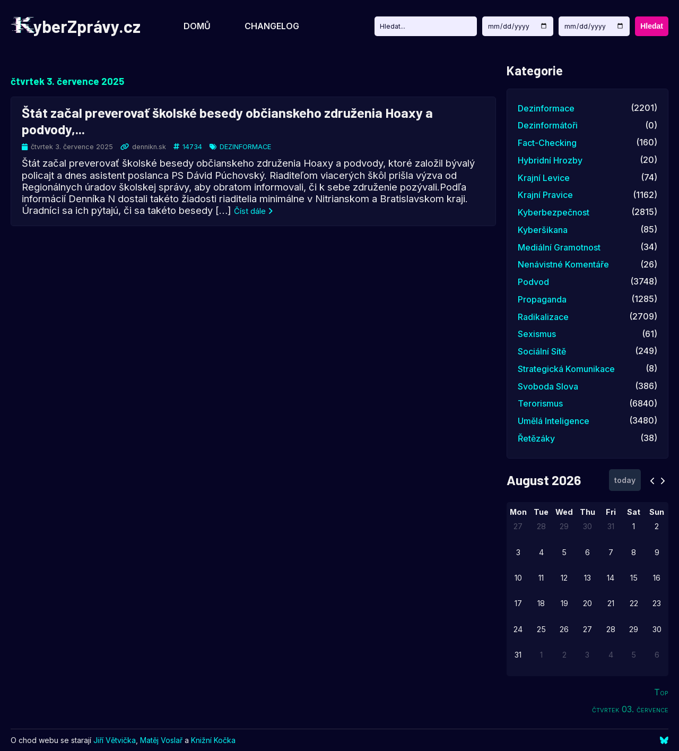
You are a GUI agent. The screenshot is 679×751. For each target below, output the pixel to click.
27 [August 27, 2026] (587, 629)
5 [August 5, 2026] (564, 552)
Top (661, 692)
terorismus (540, 403)
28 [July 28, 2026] (541, 526)
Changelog (272, 26)
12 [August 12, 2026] (564, 577)
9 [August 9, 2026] (657, 552)
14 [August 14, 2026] (610, 577)
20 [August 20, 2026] (587, 603)
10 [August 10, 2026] (518, 577)
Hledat (651, 26)
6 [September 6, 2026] (657, 654)
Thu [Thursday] (587, 511)
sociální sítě (542, 351)
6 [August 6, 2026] (587, 552)
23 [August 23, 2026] (656, 603)
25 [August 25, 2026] (541, 629)
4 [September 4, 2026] (610, 654)
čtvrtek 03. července (630, 709)
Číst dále (253, 211)
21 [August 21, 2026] (610, 603)
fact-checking (547, 142)
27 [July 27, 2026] (518, 526)
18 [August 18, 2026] (541, 603)
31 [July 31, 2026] (610, 526)
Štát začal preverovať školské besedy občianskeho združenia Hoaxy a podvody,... (227, 119)
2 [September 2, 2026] (564, 654)
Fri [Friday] (611, 511)
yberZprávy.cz (76, 26)
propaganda (542, 299)
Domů (197, 26)
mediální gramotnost (559, 247)
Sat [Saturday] (633, 511)
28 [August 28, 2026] (610, 629)
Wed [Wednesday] (564, 511)
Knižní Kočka (213, 740)
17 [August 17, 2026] (518, 603)
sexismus (537, 334)
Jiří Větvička (114, 740)
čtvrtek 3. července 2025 (67, 81)
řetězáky (536, 438)
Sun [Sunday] (656, 511)
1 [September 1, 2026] (541, 654)
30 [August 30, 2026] (656, 629)
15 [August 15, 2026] (634, 577)
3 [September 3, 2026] (587, 654)
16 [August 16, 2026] (656, 577)
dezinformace (245, 147)
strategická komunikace (566, 369)
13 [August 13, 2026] (587, 577)
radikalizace (543, 317)
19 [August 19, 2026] (564, 603)
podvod (533, 282)
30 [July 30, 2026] (587, 526)
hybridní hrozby (550, 160)
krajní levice (544, 177)
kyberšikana (543, 230)
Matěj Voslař (161, 740)
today (625, 480)
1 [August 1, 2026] (633, 526)
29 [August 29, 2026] (633, 629)
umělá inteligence (553, 421)
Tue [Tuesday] (541, 511)
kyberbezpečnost (553, 212)
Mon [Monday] (518, 511)
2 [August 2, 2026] (657, 526)
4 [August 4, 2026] (541, 552)
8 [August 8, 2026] (633, 552)
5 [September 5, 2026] (633, 654)
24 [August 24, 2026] (518, 629)
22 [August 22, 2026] (634, 603)
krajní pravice (545, 194)
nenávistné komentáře (563, 264)
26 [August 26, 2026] (564, 629)
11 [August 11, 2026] (541, 577)
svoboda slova (548, 386)
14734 (192, 147)
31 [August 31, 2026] (518, 654)
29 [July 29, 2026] (564, 526)
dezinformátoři (548, 125)
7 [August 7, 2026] (610, 552)
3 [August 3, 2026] (518, 552)
